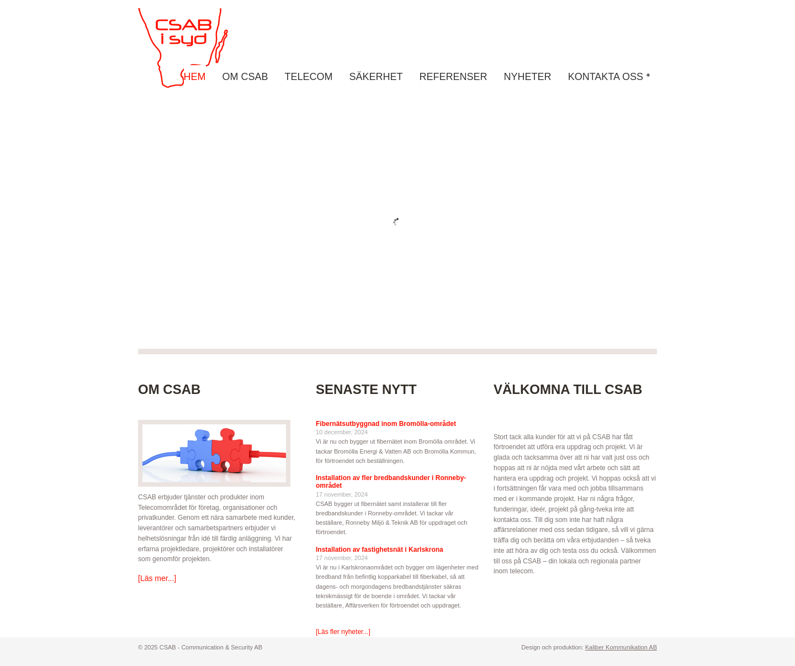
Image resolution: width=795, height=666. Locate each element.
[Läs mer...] (157, 578)
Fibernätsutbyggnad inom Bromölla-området (386, 424)
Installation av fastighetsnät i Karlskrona (379, 549)
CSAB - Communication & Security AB (193, 48)
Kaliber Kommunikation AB (621, 647)
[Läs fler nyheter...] (343, 632)
